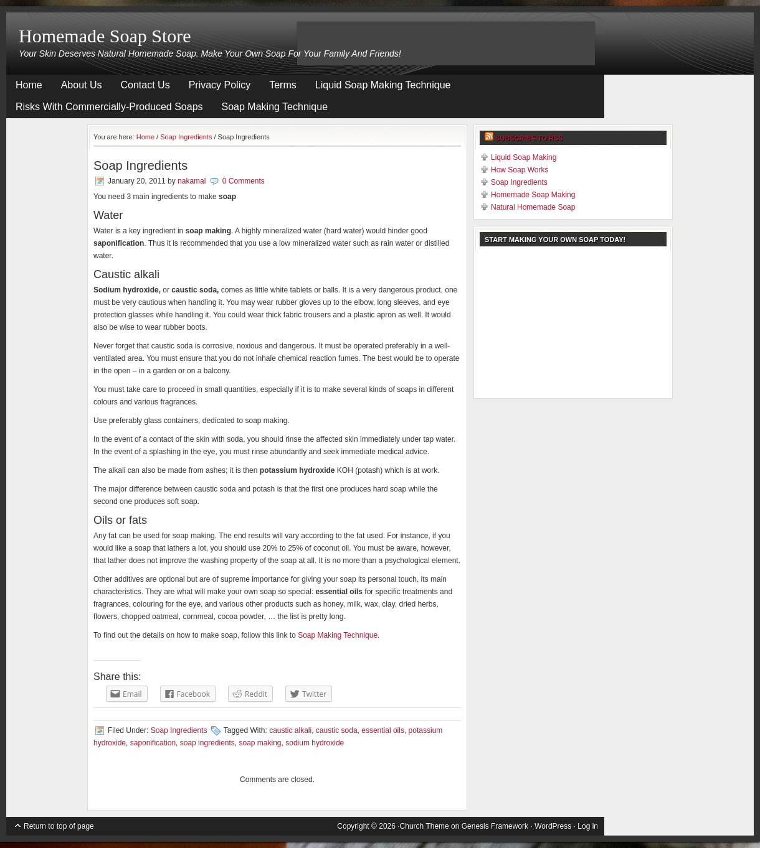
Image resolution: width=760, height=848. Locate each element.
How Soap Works (519, 169)
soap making (260, 743)
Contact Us (145, 85)
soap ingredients (207, 743)
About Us (81, 85)
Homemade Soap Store (105, 36)
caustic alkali (290, 730)
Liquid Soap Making (523, 157)
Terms (283, 85)
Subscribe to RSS (529, 138)
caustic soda (337, 730)
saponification (153, 743)
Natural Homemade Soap (533, 207)
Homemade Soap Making (533, 194)
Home (29, 85)
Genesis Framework (495, 826)
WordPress (552, 826)
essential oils (382, 730)
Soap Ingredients (186, 137)
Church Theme (424, 826)
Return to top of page (59, 826)
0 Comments (243, 181)
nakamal (192, 181)
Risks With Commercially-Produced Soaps (109, 106)
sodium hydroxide (314, 743)
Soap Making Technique (275, 106)
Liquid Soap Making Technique (383, 85)
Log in (587, 826)
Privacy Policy (220, 85)
